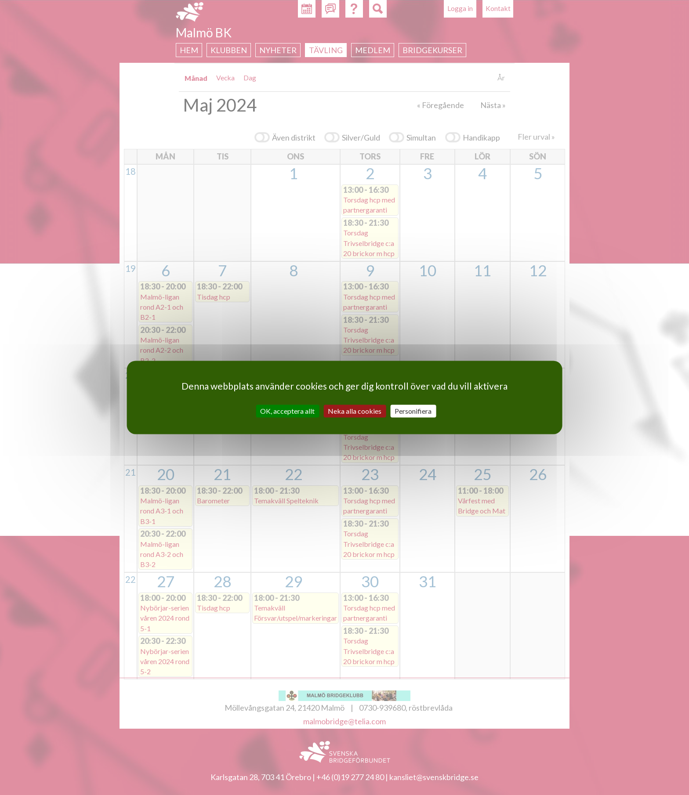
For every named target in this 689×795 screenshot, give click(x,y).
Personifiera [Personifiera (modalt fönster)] (413, 411)
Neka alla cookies (354, 411)
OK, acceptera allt (287, 411)
